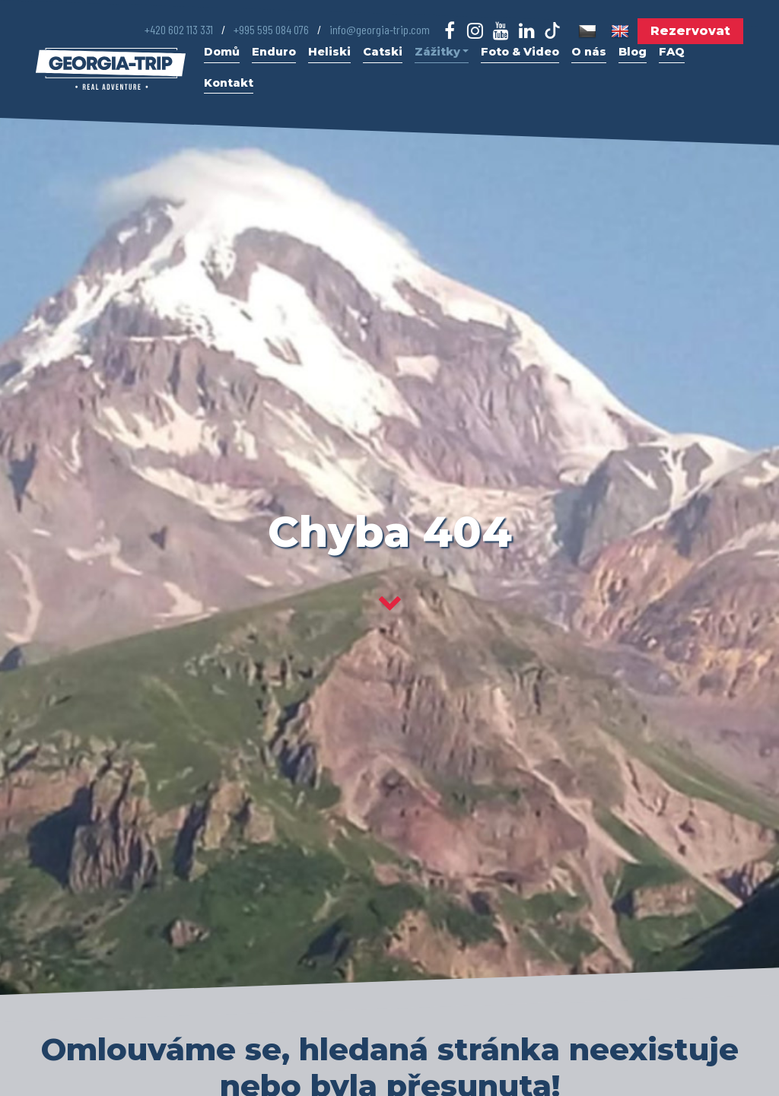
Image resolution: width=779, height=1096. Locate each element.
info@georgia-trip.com (379, 29)
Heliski (329, 52)
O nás (588, 52)
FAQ (672, 52)
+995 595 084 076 (271, 29)
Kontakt (228, 83)
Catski (382, 52)
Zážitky (442, 52)
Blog (632, 52)
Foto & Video (520, 52)
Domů (222, 52)
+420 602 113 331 (179, 29)
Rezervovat (690, 31)
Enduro (274, 52)
